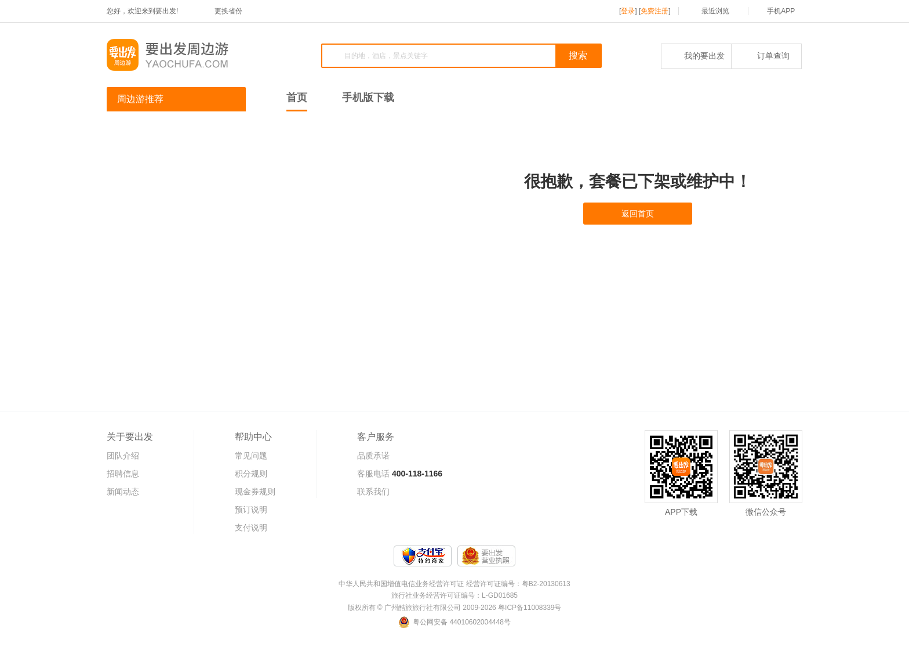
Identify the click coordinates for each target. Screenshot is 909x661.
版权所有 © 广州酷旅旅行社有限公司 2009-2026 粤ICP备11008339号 (455, 608)
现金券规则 (255, 491)
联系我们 (373, 491)
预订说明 (251, 509)
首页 (296, 97)
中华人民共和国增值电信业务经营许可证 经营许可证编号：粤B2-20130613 (454, 584)
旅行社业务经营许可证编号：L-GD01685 (454, 595)
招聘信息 (123, 473)
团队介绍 (123, 455)
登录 (628, 11)
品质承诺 (373, 455)
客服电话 (373, 473)
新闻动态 (123, 491)
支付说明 (251, 527)
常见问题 (251, 455)
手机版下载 (368, 97)
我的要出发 (696, 56)
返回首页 (637, 213)
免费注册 (654, 11)
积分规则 (251, 473)
